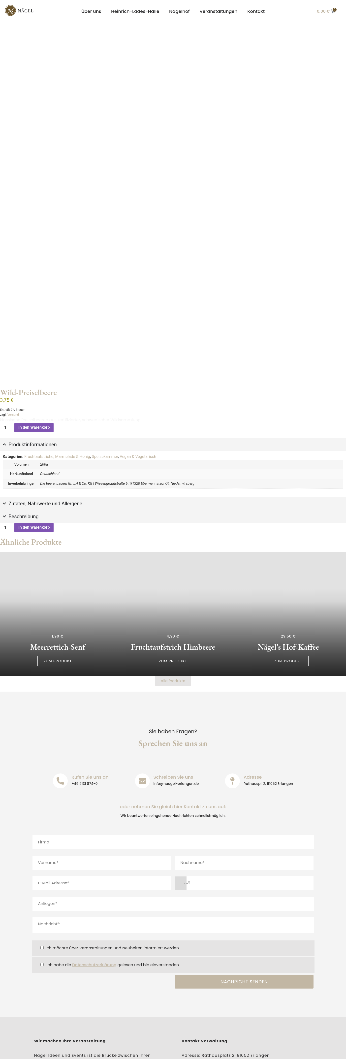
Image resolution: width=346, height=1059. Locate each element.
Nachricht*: (173, 838)
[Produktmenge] (7, 341)
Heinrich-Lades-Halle (135, 11)
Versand (13, 328)
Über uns (91, 11)
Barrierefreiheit (126, 1051)
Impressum (57, 1051)
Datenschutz (90, 1051)
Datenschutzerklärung (94, 878)
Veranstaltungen (218, 11)
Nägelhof (179, 11)
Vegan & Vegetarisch (138, 370)
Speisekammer (105, 370)
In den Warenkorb (34, 341)
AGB (155, 1051)
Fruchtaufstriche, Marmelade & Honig (57, 370)
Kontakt (256, 11)
